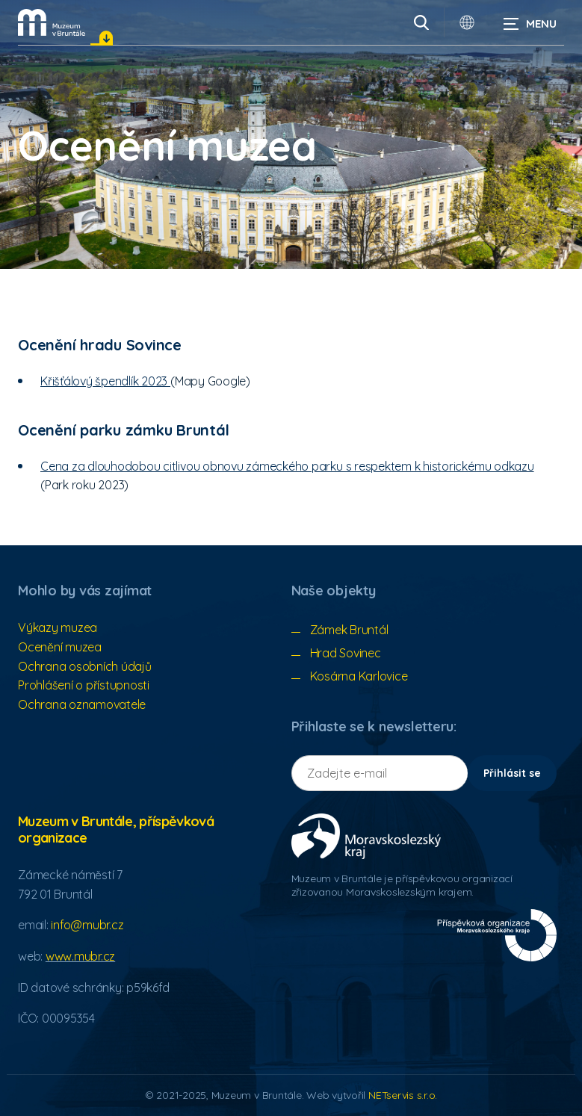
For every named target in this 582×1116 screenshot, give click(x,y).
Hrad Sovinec (345, 652)
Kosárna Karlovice (359, 676)
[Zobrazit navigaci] (529, 22)
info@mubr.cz (87, 924)
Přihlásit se (512, 773)
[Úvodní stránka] (51, 22)
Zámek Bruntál (349, 629)
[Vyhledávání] (421, 22)
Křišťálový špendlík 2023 (105, 380)
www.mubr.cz (80, 956)
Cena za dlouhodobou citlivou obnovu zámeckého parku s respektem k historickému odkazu (287, 466)
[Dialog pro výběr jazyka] (467, 22)
